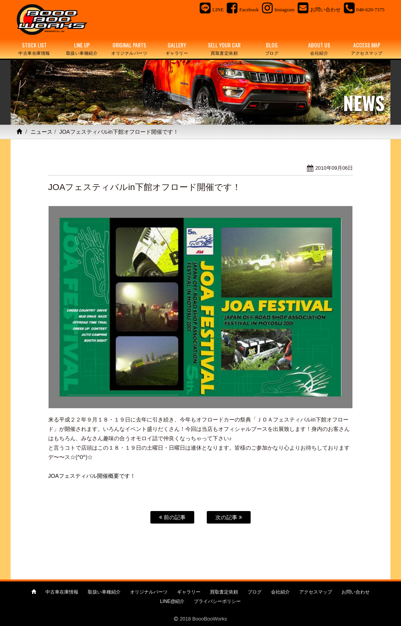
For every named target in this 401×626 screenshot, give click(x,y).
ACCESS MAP (367, 49)
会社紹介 (280, 592)
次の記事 (228, 517)
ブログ (254, 592)
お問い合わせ (355, 592)
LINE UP (81, 49)
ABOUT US (319, 49)
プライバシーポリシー (217, 601)
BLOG (271, 49)
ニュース (41, 132)
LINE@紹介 (172, 601)
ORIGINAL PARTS (129, 49)
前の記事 (172, 517)
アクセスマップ (315, 592)
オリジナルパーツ (149, 592)
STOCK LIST (34, 49)
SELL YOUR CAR (224, 49)
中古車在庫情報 (61, 592)
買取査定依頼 (224, 592)
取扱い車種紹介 (104, 592)
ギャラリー (188, 592)
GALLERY (177, 49)
